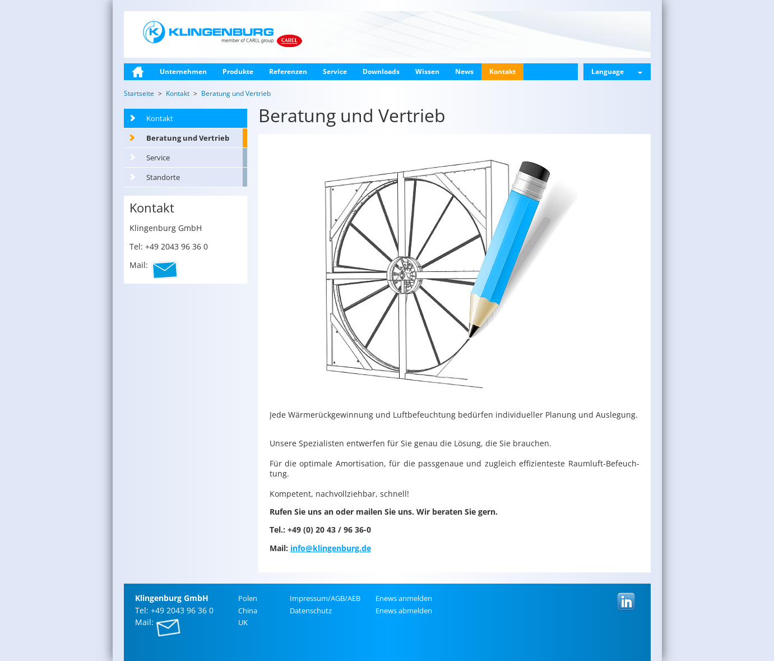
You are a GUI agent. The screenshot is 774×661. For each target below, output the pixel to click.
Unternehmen (183, 71)
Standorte (163, 177)
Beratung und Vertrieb (187, 138)
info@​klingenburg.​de (330, 548)
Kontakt (502, 71)
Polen (247, 598)
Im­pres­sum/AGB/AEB (325, 598)
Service (335, 71)
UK (243, 622)
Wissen (427, 71)
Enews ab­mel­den (404, 610)
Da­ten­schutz (311, 610)
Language (616, 71)
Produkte (238, 71)
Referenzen (288, 71)
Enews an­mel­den (404, 598)
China (247, 610)
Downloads (381, 71)
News (464, 71)
